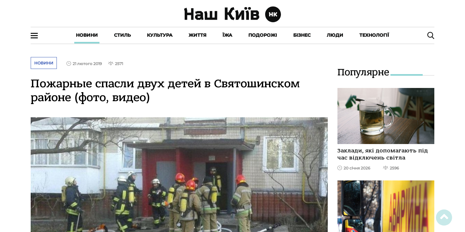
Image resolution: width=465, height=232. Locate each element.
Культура (159, 35)
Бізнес (302, 35)
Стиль (122, 35)
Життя (197, 35)
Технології (374, 35)
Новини (87, 35)
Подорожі (262, 35)
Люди (335, 35)
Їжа (227, 35)
